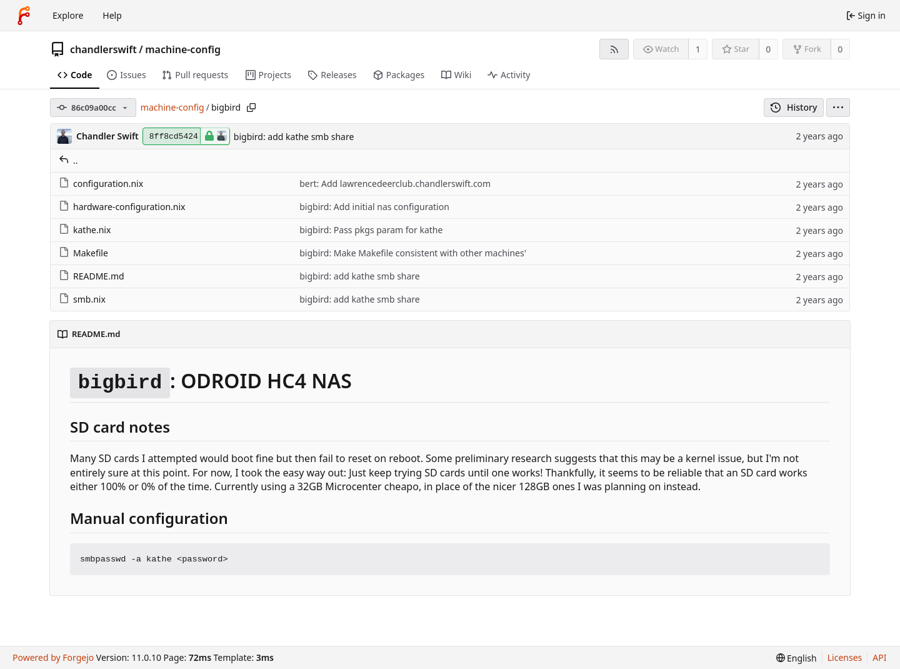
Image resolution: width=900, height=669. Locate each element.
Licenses (845, 657)
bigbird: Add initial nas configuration (374, 207)
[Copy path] (251, 107)
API (879, 657)
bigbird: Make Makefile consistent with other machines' (412, 253)
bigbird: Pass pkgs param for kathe (370, 230)
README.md (91, 276)
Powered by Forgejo (53, 657)
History (794, 107)
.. (68, 160)
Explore (67, 15)
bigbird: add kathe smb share (294, 137)
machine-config (183, 49)
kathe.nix (85, 230)
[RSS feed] (614, 49)
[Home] (23, 15)
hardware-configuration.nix (122, 207)
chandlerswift (103, 49)
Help (112, 15)
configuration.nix (101, 183)
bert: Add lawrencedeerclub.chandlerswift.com (395, 183)
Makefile (83, 253)
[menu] (838, 107)
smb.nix (82, 299)
